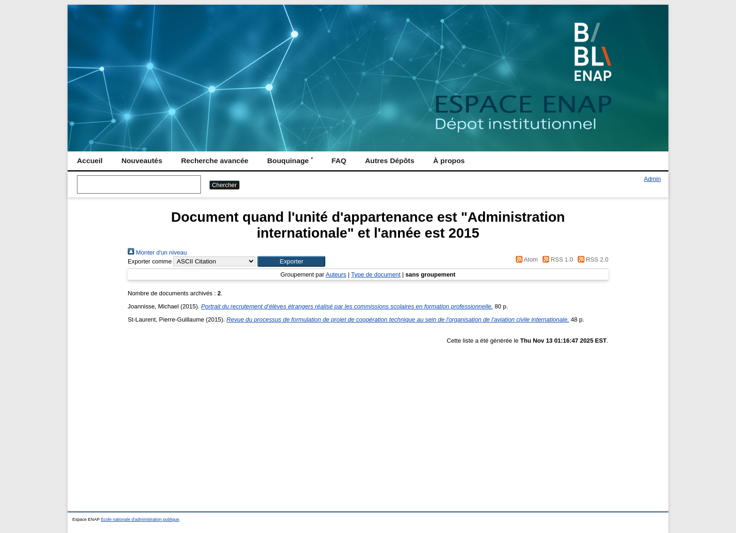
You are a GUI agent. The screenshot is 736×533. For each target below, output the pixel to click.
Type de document (375, 274)
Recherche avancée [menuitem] (214, 161)
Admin (652, 178)
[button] (291, 261)
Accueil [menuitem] (90, 161)
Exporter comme (150, 261)
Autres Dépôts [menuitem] (389, 161)
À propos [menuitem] (449, 161)
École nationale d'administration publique (140, 519)
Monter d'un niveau (157, 252)
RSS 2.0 (591, 259)
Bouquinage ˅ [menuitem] (290, 161)
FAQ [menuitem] (338, 161)
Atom (525, 259)
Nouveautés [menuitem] (142, 161)
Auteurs (336, 274)
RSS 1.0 (556, 259)
